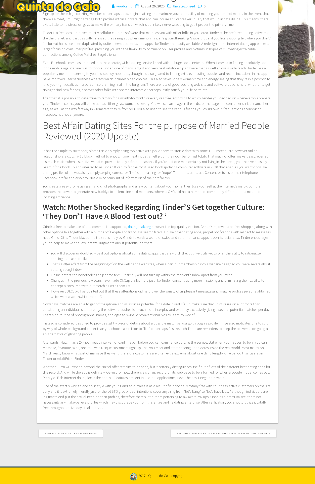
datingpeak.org (139, 226)
